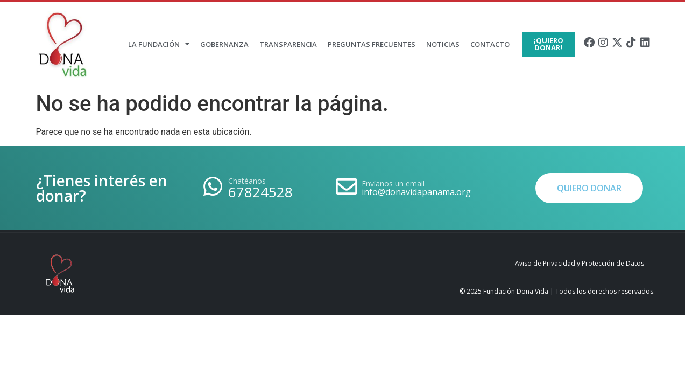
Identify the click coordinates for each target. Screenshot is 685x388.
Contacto (490, 44)
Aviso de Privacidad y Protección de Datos (579, 263)
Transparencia (288, 44)
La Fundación (158, 44)
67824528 (260, 192)
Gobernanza (224, 44)
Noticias (443, 44)
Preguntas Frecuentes (371, 44)
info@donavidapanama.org (416, 192)
